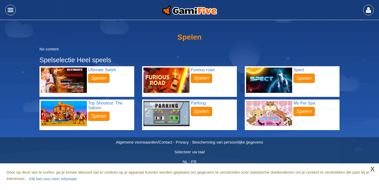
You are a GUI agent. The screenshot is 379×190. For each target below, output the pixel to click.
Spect (298, 70)
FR (193, 161)
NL (185, 161)
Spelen (99, 78)
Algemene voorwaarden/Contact (144, 142)
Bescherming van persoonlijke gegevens (227, 142)
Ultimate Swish (102, 70)
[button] (10, 10)
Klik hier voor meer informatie (53, 179)
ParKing (198, 103)
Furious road (203, 70)
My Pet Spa (304, 103)
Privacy (182, 142)
